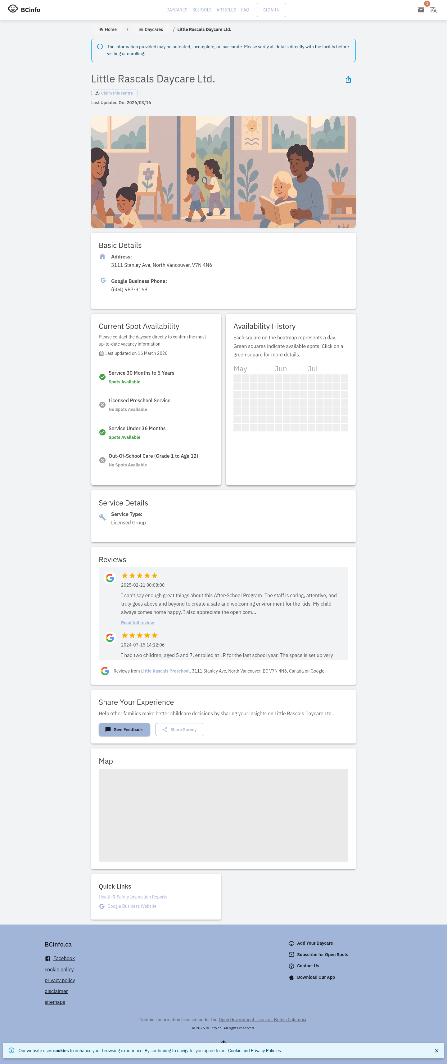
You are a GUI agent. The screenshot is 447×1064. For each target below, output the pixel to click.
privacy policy (60, 980)
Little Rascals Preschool (165, 671)
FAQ (245, 10)
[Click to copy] (161, 265)
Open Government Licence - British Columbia (262, 1019)
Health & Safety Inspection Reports (133, 897)
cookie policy (59, 969)
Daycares (176, 10)
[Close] (436, 1050)
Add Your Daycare (311, 943)
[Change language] (433, 10)
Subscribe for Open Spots (319, 954)
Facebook (60, 958)
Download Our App (312, 977)
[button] (114, 93)
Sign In (271, 10)
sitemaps (55, 1002)
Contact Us (304, 966)
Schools (202, 10)
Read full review (137, 622)
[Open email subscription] (421, 10)
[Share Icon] (348, 79)
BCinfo (30, 10)
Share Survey (179, 729)
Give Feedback (124, 729)
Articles (226, 10)
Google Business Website (131, 906)
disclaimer (56, 991)
